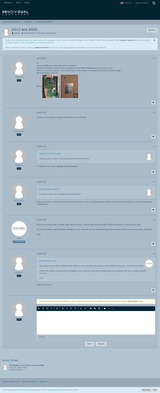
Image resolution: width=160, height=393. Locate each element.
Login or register (142, 3)
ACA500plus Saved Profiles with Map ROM (26, 365)
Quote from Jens (47, 261)
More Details (146, 390)
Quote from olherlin (49, 189)
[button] (39, 308)
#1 (154, 58)
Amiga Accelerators (16, 370)
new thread (132, 301)
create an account (127, 40)
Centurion (12, 367)
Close (155, 390)
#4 (154, 182)
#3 (154, 146)
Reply (89, 344)
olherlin (17, 33)
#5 (154, 220)
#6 (154, 254)
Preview (101, 344)
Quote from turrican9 (50, 154)
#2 (154, 112)
